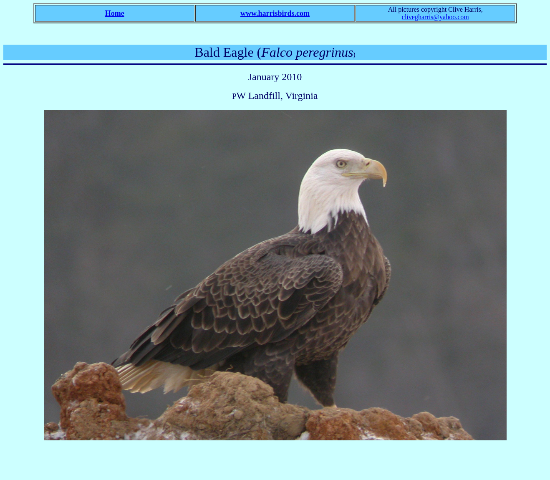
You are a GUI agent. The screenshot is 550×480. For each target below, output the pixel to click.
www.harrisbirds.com (275, 13)
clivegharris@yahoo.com (435, 16)
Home (114, 13)
